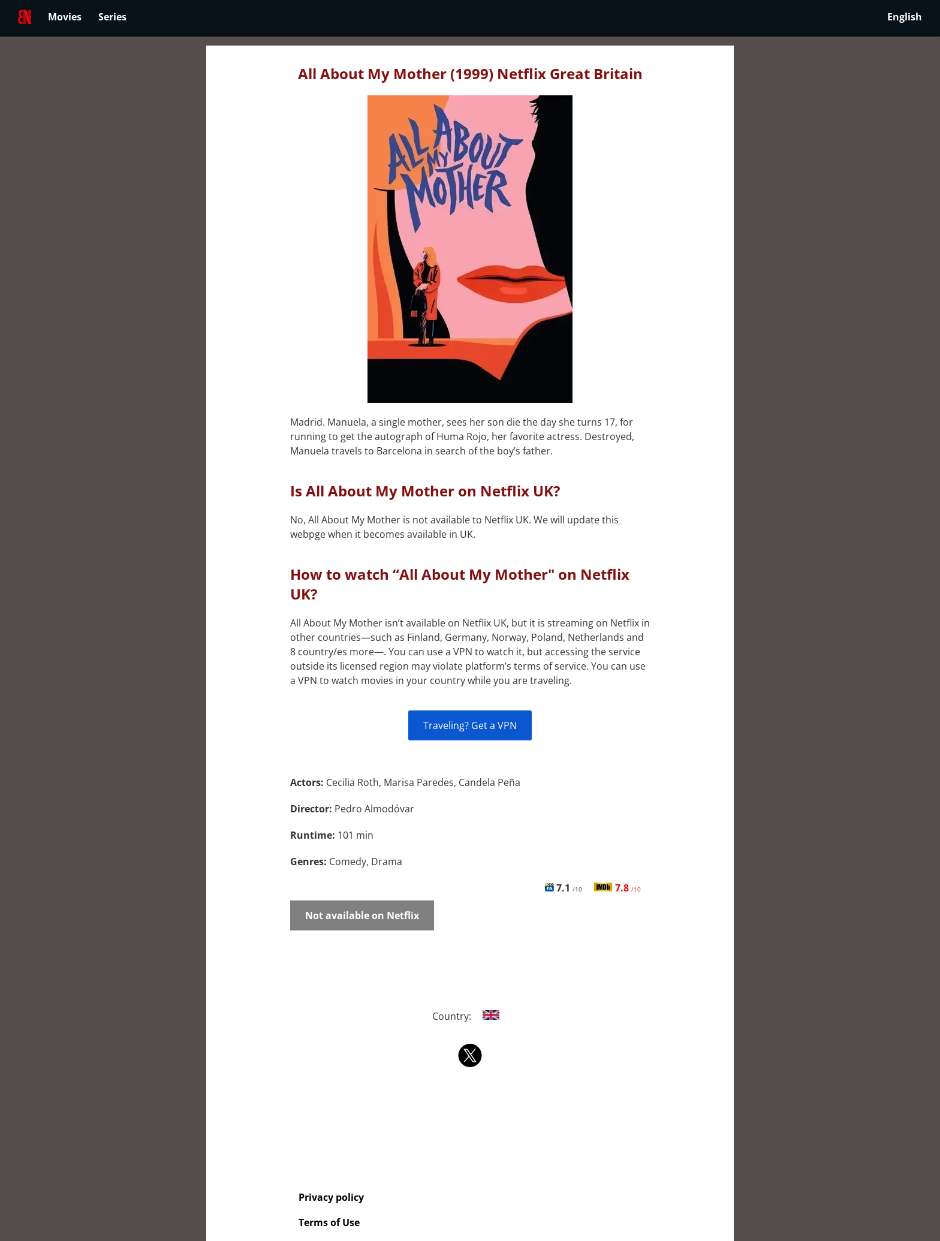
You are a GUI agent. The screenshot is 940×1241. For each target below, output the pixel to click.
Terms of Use (329, 1222)
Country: (470, 1016)
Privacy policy (331, 1197)
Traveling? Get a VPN (470, 725)
